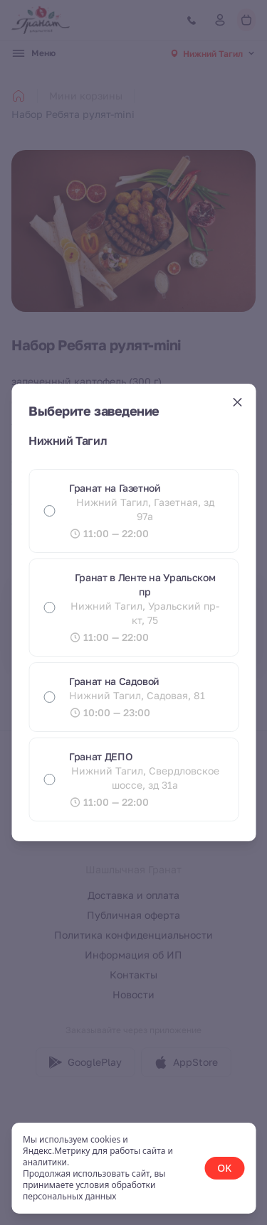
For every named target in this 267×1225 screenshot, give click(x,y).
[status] (133, 1168)
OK (224, 1168)
